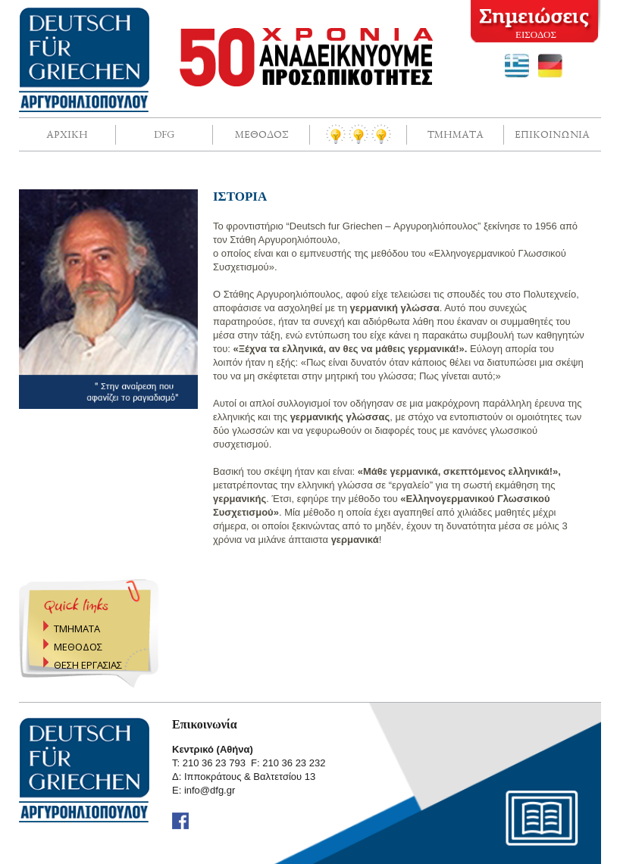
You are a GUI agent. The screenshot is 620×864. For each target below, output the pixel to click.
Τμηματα (455, 134)
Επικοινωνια (552, 134)
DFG (164, 134)
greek (517, 66)
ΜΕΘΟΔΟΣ (78, 646)
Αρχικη (67, 134)
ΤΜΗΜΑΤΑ (77, 628)
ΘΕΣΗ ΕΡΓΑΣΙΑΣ (88, 665)
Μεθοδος (261, 134)
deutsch (550, 66)
